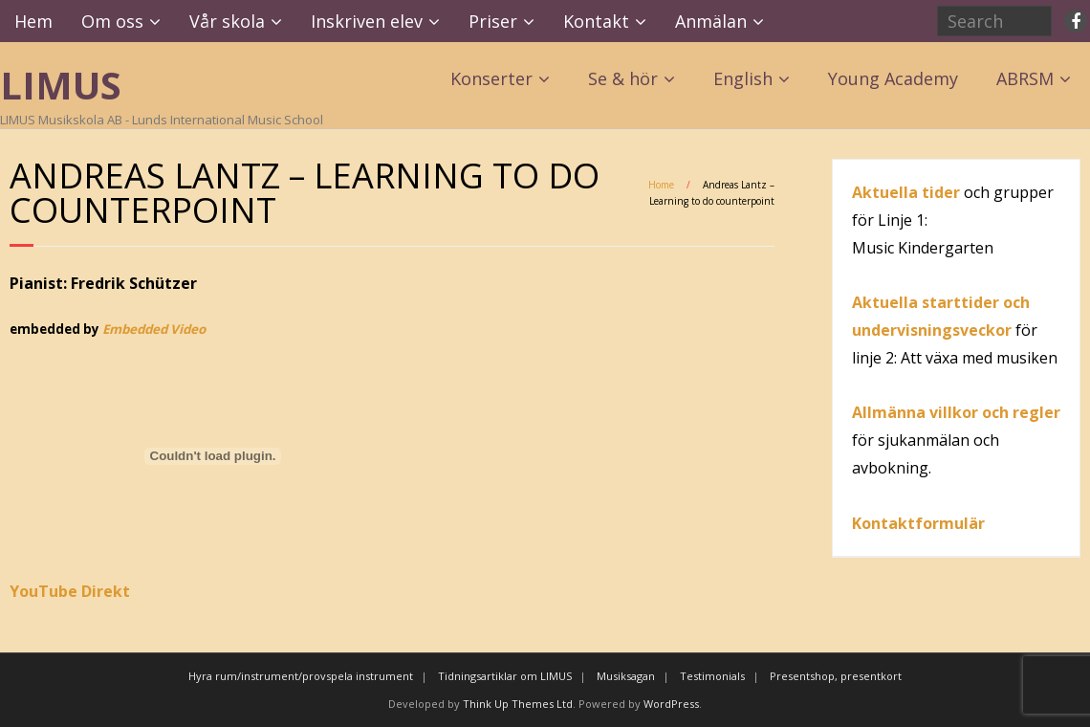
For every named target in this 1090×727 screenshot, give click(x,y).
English (743, 78)
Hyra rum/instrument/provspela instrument (300, 676)
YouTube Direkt (70, 591)
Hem (33, 21)
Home (661, 184)
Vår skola (227, 21)
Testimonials (712, 676)
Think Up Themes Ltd (518, 703)
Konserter (491, 78)
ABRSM (1025, 78)
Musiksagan (626, 676)
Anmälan (711, 21)
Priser (493, 21)
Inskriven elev (367, 21)
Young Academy (893, 78)
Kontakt (596, 21)
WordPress (671, 703)
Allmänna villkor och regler (956, 412)
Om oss (112, 21)
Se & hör (623, 78)
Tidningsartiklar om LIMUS (505, 676)
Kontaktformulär (918, 523)
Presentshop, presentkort (836, 676)
